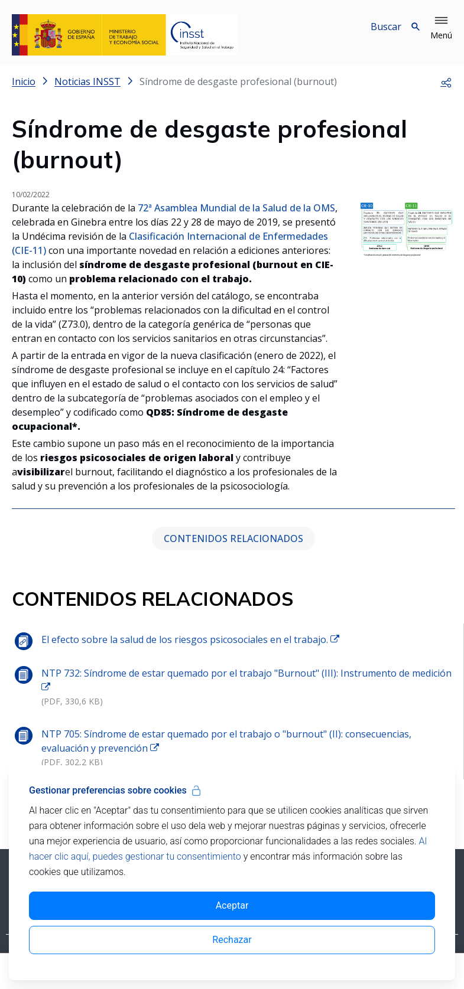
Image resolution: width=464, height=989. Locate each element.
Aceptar (232, 905)
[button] (441, 28)
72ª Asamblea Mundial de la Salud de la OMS (235, 207)
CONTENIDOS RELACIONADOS (233, 538)
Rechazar (231, 939)
